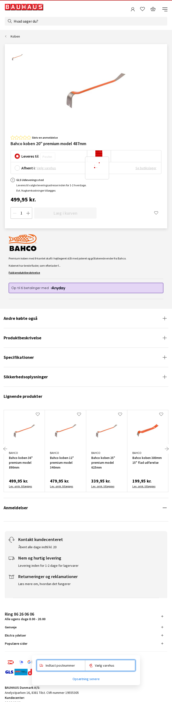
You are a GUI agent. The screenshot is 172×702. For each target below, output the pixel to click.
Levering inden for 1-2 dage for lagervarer (48, 565)
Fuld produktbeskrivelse (24, 272)
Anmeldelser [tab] (16, 507)
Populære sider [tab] (16, 643)
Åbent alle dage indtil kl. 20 (37, 547)
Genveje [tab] (11, 627)
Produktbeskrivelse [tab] (22, 338)
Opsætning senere (86, 679)
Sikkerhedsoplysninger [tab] (26, 377)
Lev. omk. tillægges (20, 486)
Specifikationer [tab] (19, 357)
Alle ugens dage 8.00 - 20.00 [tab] (25, 616)
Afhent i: (28, 168)
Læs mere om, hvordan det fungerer (44, 584)
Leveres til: (30, 156)
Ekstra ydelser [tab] (15, 635)
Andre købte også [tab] (20, 318)
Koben (15, 36)
